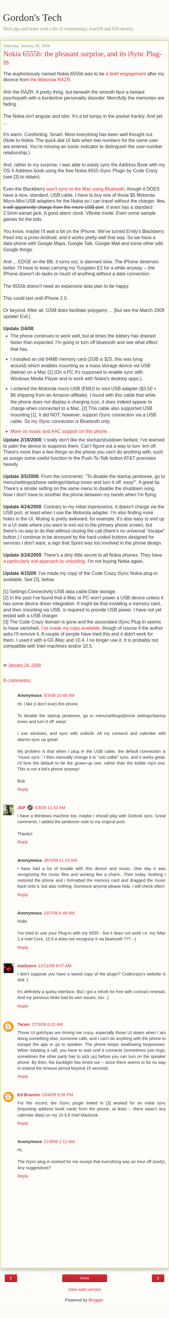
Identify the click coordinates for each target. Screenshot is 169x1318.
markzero (26, 965)
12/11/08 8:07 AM (54, 965)
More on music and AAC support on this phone (59, 431)
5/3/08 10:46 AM (59, 695)
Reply (22, 789)
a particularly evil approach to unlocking (44, 561)
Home (84, 1278)
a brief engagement (126, 73)
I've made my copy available (70, 628)
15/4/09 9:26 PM (57, 1094)
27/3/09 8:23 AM (47, 1024)
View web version (84, 1289)
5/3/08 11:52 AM (50, 807)
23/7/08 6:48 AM (59, 913)
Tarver (23, 1024)
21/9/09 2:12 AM (59, 1141)
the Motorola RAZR (50, 79)
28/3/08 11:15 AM (60, 860)
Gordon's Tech (32, 17)
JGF (21, 807)
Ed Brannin (28, 1094)
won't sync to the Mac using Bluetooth (85, 188)
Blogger (95, 1300)
